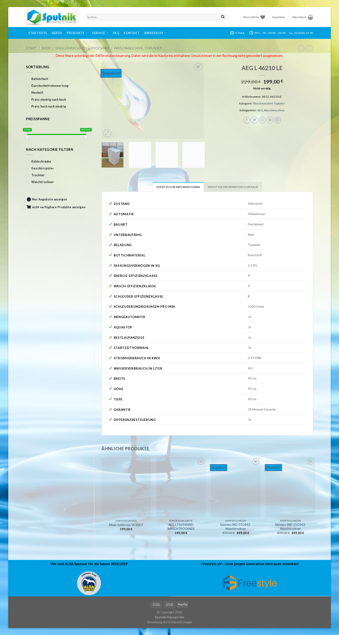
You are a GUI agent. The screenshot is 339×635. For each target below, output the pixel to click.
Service (100, 33)
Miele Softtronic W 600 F (126, 525)
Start (31, 48)
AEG (260, 110)
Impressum (155, 33)
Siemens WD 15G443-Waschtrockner (290, 527)
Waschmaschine (274, 110)
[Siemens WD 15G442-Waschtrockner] (235, 487)
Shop (46, 48)
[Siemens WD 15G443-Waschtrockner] (290, 487)
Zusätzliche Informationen (178, 186)
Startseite (37, 33)
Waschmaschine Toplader (138, 48)
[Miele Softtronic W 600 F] (126, 487)
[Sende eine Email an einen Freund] (262, 120)
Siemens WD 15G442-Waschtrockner (235, 527)
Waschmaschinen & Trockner (82, 48)
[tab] (178, 187)
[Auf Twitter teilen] (254, 120)
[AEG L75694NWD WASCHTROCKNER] (181, 487)
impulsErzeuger (181, 622)
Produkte (77, 33)
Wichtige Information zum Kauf (233, 186)
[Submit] (222, 16)
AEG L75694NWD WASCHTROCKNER (180, 527)
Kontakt (131, 33)
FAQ (116, 33)
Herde (57, 33)
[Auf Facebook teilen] (246, 120)
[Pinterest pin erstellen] (269, 120)
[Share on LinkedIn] (277, 120)
